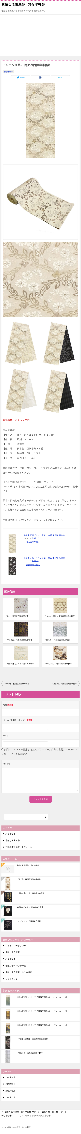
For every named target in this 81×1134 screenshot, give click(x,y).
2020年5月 (10, 1091)
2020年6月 (10, 1084)
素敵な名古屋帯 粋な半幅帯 (23, 4)
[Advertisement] (40, 35)
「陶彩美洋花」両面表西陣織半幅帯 (19, 664)
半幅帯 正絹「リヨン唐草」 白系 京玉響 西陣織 (44, 535)
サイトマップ (11, 979)
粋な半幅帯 (8, 72)
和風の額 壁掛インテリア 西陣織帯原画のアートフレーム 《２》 (42, 1011)
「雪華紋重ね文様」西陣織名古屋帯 (30, 893)
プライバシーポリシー (15, 945)
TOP (20, 1112)
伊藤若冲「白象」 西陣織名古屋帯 (30, 907)
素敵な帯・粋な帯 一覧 (15, 965)
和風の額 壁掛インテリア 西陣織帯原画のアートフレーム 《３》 (42, 997)
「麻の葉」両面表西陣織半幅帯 (16, 684)
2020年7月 (10, 1077)
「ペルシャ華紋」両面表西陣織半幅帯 (59, 616)
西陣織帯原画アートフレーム (18, 847)
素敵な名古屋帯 (12, 840)
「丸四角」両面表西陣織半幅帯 (64, 684)
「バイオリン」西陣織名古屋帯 (29, 921)
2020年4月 (10, 1097)
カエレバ (35, 538)
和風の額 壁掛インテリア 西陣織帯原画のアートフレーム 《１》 (42, 1025)
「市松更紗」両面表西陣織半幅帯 (18, 640)
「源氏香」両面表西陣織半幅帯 (29, 879)
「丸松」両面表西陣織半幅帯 (16, 616)
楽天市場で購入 (33, 542)
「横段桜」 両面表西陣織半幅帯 (57, 640)
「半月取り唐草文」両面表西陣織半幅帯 (32, 1039)
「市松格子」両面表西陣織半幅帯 (30, 1053)
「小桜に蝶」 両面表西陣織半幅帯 (58, 664)
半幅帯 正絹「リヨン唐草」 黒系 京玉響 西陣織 (44, 558)
